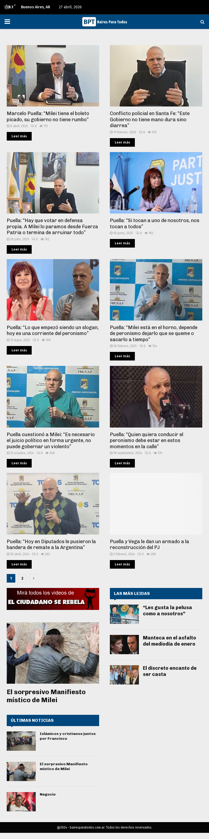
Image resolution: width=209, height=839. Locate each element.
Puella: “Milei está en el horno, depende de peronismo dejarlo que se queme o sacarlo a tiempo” (153, 334)
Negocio (48, 794)
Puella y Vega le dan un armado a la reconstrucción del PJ (149, 545)
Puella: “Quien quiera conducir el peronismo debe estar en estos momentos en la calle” (146, 441)
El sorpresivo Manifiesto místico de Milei (46, 696)
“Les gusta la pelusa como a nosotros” (167, 611)
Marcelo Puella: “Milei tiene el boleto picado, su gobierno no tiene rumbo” (48, 117)
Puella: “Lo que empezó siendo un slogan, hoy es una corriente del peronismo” (53, 331)
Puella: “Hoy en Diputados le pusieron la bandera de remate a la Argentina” (51, 545)
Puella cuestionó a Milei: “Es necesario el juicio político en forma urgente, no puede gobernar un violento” (51, 441)
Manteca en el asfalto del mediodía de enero (169, 641)
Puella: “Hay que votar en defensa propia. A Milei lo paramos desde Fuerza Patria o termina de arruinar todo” (52, 226)
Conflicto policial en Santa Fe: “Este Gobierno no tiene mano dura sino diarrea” (150, 119)
